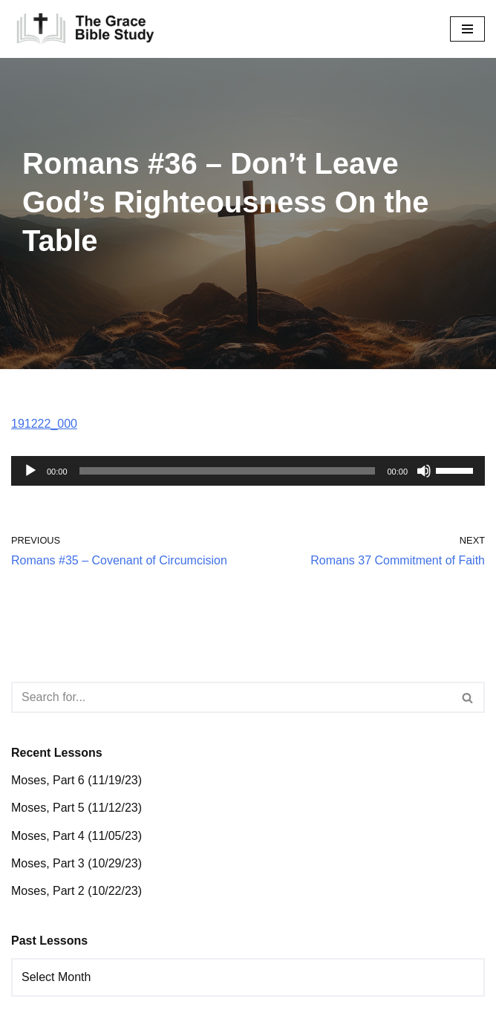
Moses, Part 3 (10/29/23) (76, 863)
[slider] (227, 471)
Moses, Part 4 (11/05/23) (76, 836)
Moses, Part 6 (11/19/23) (76, 780)
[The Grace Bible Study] (85, 29)
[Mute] (424, 470)
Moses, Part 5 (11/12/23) (76, 807)
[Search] (231, 697)
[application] (248, 471)
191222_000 (44, 423)
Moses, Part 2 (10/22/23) (76, 890)
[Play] (30, 470)
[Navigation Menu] (467, 29)
